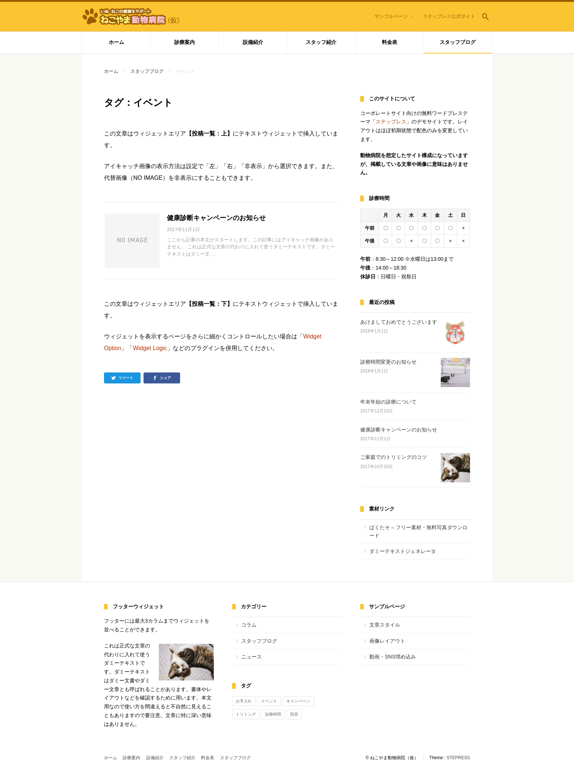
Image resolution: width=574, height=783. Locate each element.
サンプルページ (391, 16)
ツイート (126, 378)
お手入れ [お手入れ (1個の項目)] (244, 701)
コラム (249, 625)
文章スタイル (384, 625)
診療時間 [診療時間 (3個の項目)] (273, 714)
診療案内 (184, 42)
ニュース (251, 657)
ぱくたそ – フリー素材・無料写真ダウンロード (418, 531)
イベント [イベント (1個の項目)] (269, 701)
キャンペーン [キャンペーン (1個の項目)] (298, 701)
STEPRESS (458, 757)
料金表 (389, 42)
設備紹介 (253, 42)
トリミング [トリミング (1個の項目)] (246, 714)
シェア (165, 378)
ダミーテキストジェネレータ (402, 551)
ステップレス (391, 122)
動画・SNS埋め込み (392, 657)
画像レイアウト (387, 641)
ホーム (116, 42)
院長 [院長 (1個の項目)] (294, 714)
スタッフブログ (458, 42)
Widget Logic (150, 348)
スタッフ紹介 (321, 42)
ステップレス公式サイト (449, 16)
